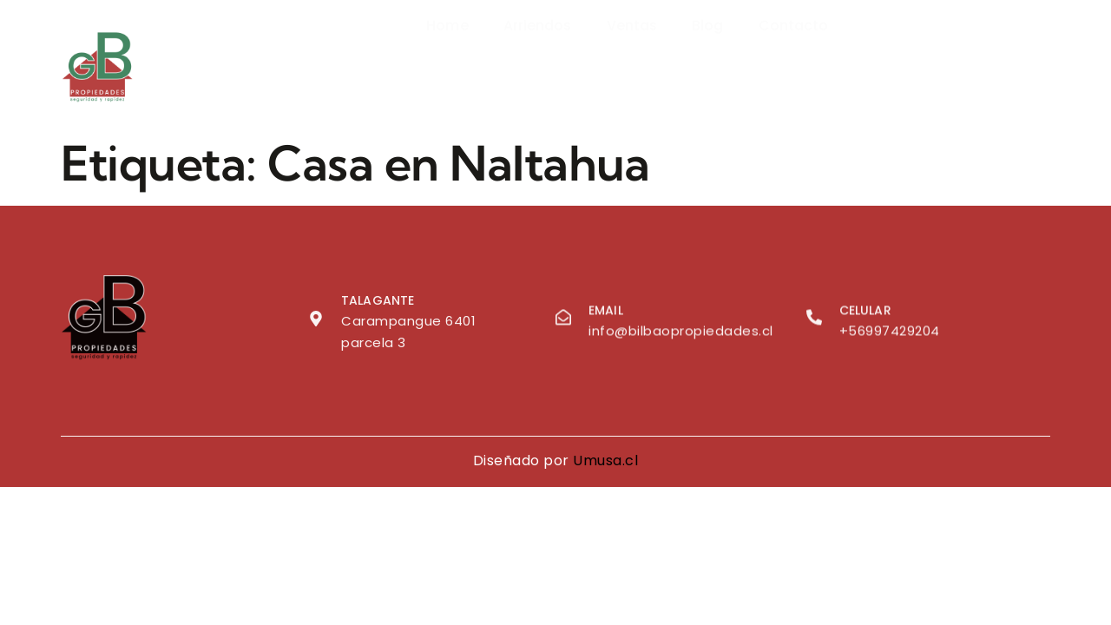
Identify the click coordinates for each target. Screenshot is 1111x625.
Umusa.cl (605, 460)
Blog (707, 59)
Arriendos (537, 59)
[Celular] (814, 320)
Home (447, 59)
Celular (865, 313)
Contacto (794, 59)
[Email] (563, 320)
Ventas (632, 59)
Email (605, 313)
